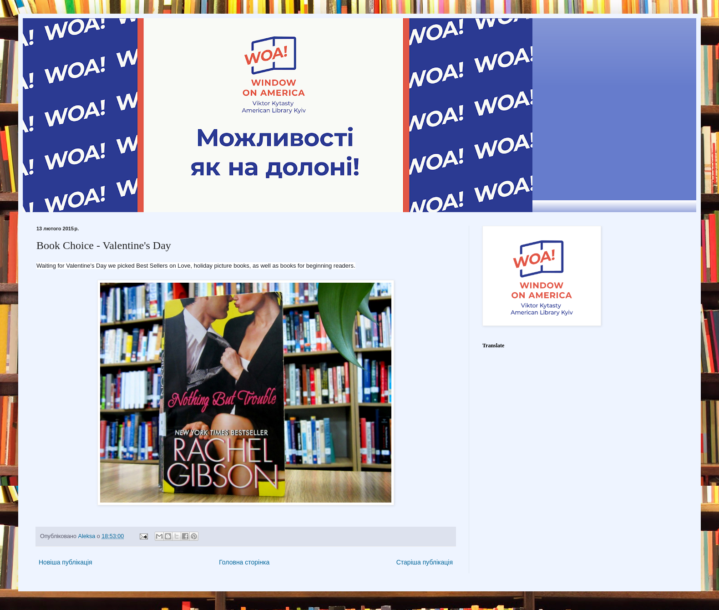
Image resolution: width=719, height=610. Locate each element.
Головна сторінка (244, 562)
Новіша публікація (65, 562)
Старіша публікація (424, 562)
